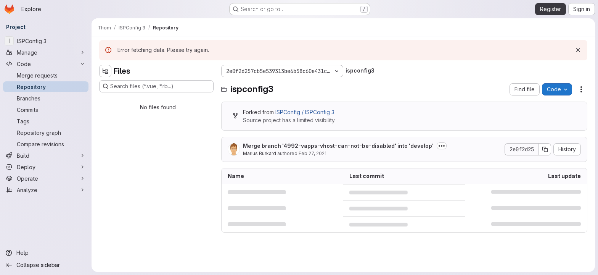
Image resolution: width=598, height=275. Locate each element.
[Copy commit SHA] (545, 149)
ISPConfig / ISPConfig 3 (304, 112)
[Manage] (45, 52)
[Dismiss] (578, 50)
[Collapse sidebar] (45, 265)
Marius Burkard (259, 153)
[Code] (45, 63)
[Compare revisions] (45, 144)
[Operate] (45, 178)
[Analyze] (45, 189)
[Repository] (45, 86)
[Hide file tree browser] (105, 71)
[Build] (45, 155)
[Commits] (45, 109)
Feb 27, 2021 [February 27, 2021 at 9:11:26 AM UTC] (312, 153)
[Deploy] (45, 167)
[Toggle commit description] (442, 145)
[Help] (45, 252)
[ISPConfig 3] (45, 41)
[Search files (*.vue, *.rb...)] (156, 86)
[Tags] (45, 121)
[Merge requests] (45, 75)
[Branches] (45, 98)
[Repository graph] (45, 132)
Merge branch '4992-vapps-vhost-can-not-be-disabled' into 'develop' (338, 145)
